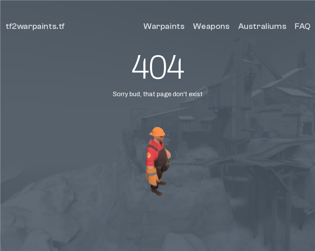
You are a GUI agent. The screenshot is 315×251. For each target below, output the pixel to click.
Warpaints (164, 26)
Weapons (211, 26)
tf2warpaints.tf (35, 26)
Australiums (262, 26)
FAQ (303, 26)
